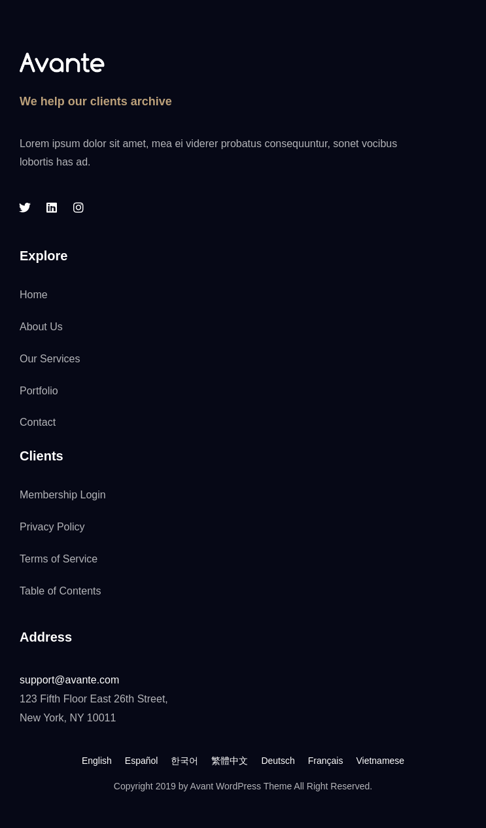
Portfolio (39, 390)
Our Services (50, 358)
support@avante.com (69, 679)
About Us (41, 326)
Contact (38, 422)
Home (34, 294)
